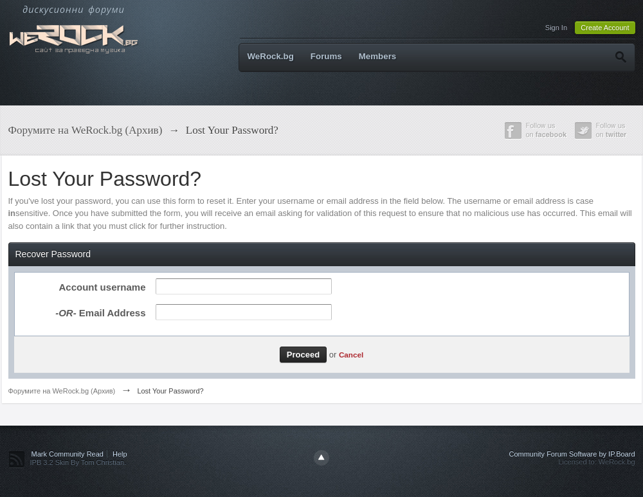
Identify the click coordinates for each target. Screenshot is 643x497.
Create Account (605, 28)
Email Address (100, 312)
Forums (326, 56)
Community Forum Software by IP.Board (572, 454)
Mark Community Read (68, 454)
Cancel (351, 354)
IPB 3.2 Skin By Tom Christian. (78, 462)
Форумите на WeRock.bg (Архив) (62, 391)
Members (378, 56)
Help (120, 454)
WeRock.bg (271, 56)
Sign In (556, 28)
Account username (102, 287)
